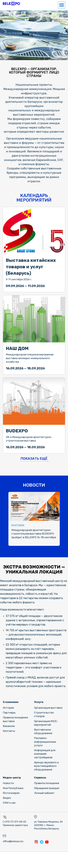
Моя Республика (13, 788)
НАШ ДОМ (17, 348)
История (8, 707)
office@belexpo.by (13, 841)
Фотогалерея (11, 793)
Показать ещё (34, 459)
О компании (10, 702)
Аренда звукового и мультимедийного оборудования (46, 766)
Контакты (9, 731)
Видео (7, 797)
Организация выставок (48, 707)
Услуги (38, 702)
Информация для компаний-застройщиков (44, 754)
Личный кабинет (44, 793)
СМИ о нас (9, 802)
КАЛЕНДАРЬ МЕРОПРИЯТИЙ (34, 198)
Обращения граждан (46, 788)
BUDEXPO (17, 431)
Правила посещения (46, 783)
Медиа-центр (12, 777)
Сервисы (40, 777)
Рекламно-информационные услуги (45, 742)
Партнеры (9, 712)
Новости (8, 783)
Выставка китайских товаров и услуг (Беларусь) (31, 267)
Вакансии (9, 726)
